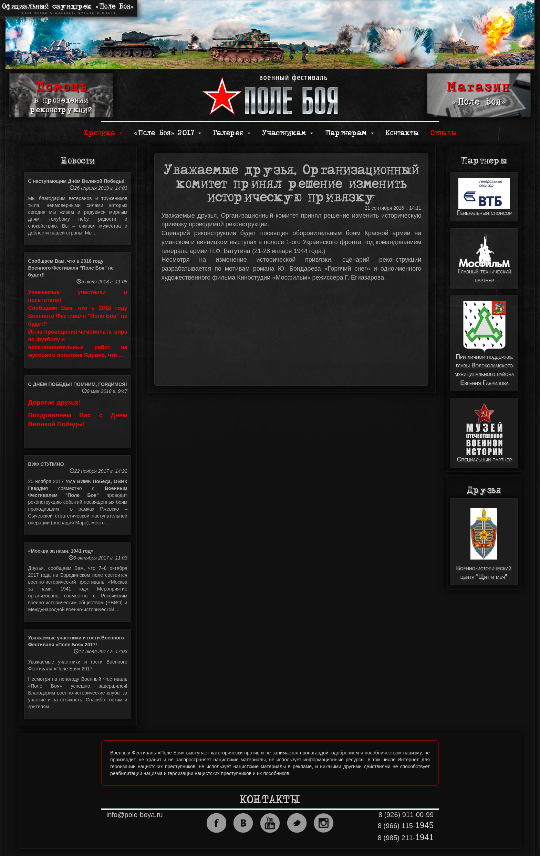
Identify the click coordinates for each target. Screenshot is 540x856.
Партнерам (349, 133)
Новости (78, 161)
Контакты (402, 133)
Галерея (231, 133)
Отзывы (443, 133)
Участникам (287, 133)
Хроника (102, 133)
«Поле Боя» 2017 (167, 133)
